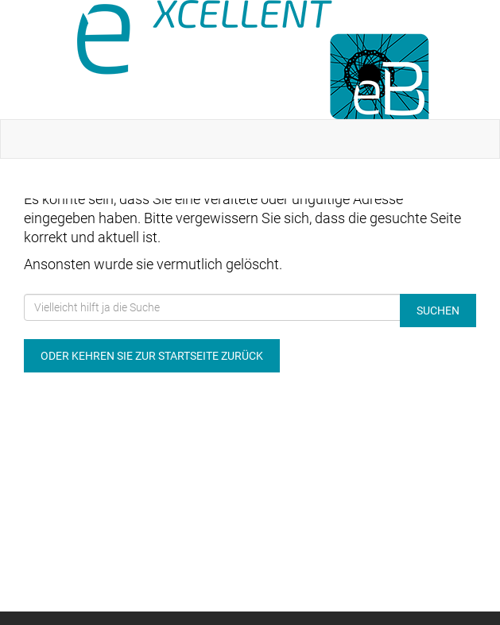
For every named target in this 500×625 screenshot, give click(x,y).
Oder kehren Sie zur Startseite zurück (152, 355)
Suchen (438, 310)
